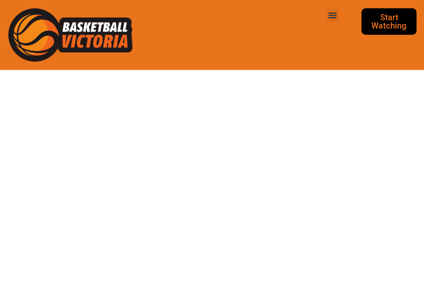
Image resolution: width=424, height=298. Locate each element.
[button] (332, 15)
